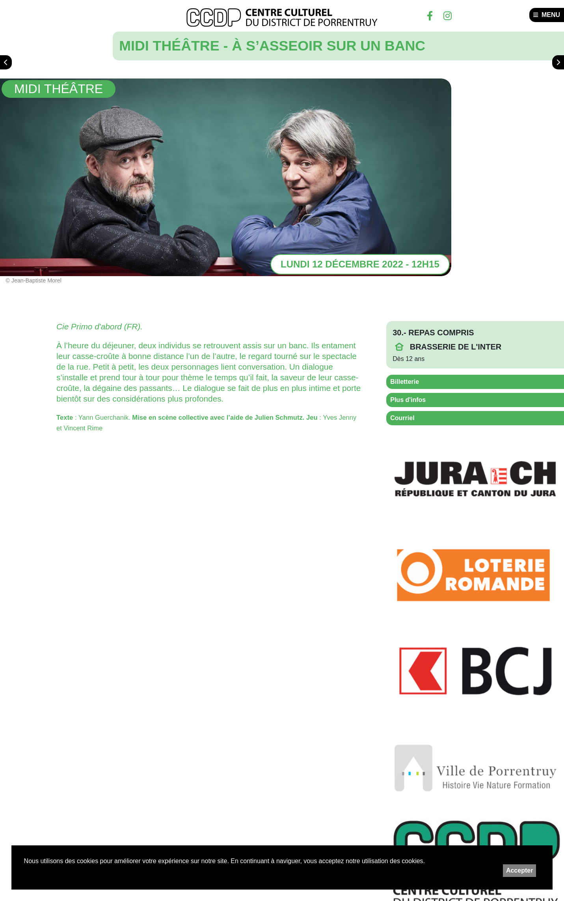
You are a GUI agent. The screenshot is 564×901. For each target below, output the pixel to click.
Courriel (402, 418)
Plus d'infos (408, 399)
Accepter (519, 870)
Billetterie (404, 381)
